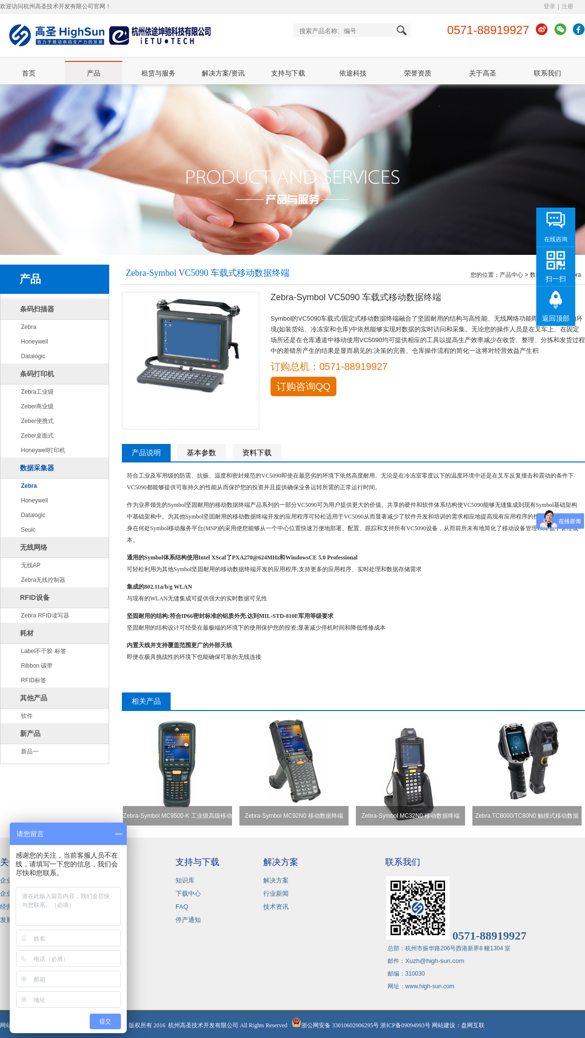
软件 (27, 715)
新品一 (30, 751)
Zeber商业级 (37, 406)
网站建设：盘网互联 (460, 1025)
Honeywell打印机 (43, 450)
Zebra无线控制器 (43, 580)
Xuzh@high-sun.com (434, 960)
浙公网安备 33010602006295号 (335, 1025)
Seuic (28, 529)
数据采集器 (37, 468)
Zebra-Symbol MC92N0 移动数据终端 (294, 815)
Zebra (28, 327)
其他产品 (33, 698)
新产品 (30, 733)
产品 (93, 73)
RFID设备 (35, 597)
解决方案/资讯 (223, 73)
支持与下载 (288, 73)
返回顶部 (555, 318)
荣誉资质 (417, 73)
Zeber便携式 (37, 421)
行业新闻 (276, 893)
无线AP (30, 565)
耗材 (27, 633)
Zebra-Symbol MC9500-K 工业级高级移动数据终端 (177, 819)
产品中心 (511, 274)
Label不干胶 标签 (43, 651)
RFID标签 (33, 680)
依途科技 (353, 73)
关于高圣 (482, 73)
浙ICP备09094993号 (405, 1025)
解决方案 (276, 880)
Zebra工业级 (37, 391)
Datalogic (33, 356)
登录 (549, 6)
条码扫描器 (37, 309)
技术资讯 (276, 906)
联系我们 (547, 73)
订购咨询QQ (303, 386)
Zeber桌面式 (37, 435)
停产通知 (188, 919)
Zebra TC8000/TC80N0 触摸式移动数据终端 (527, 819)
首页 (29, 73)
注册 (567, 6)
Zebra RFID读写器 (45, 615)
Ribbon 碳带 (37, 665)
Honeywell (34, 341)
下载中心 (188, 893)
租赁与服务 (158, 73)
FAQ (182, 906)
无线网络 (33, 547)
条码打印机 (37, 374)
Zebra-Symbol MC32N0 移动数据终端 (410, 815)
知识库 (185, 880)
